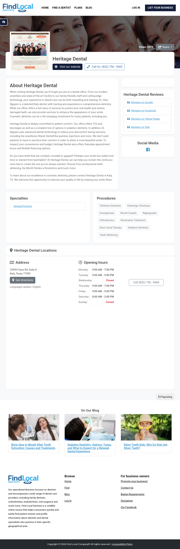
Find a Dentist (61, 7)
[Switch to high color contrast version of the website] (3, 22)
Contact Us (127, 487)
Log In (136, 7)
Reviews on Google (140, 102)
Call (146, 282)
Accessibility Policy (122, 544)
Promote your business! (134, 481)
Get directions (22, 280)
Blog (89, 7)
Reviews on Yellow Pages (143, 118)
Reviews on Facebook (141, 110)
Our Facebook (129, 507)
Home (45, 7)
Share (164, 47)
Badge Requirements (132, 494)
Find (67, 487)
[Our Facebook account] (148, 149)
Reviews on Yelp (138, 127)
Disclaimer (127, 500)
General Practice (23, 206)
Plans (78, 7)
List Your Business (160, 7)
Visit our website (67, 66)
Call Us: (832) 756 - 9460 (105, 66)
